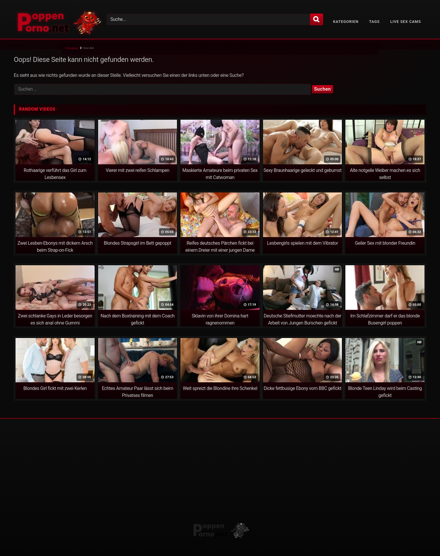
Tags (374, 21)
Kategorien (346, 21)
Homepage (71, 48)
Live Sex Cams (405, 21)
